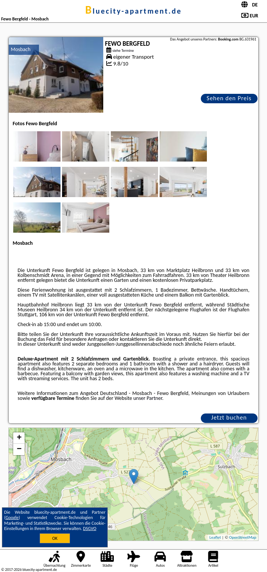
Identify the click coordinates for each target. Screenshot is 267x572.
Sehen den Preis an (228, 99)
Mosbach (20, 49)
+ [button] (19, 438)
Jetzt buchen (229, 417)
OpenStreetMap (242, 537)
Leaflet (215, 537)
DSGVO (89, 528)
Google (12, 517)
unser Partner (147, 398)
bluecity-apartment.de (133, 11)
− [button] (19, 449)
